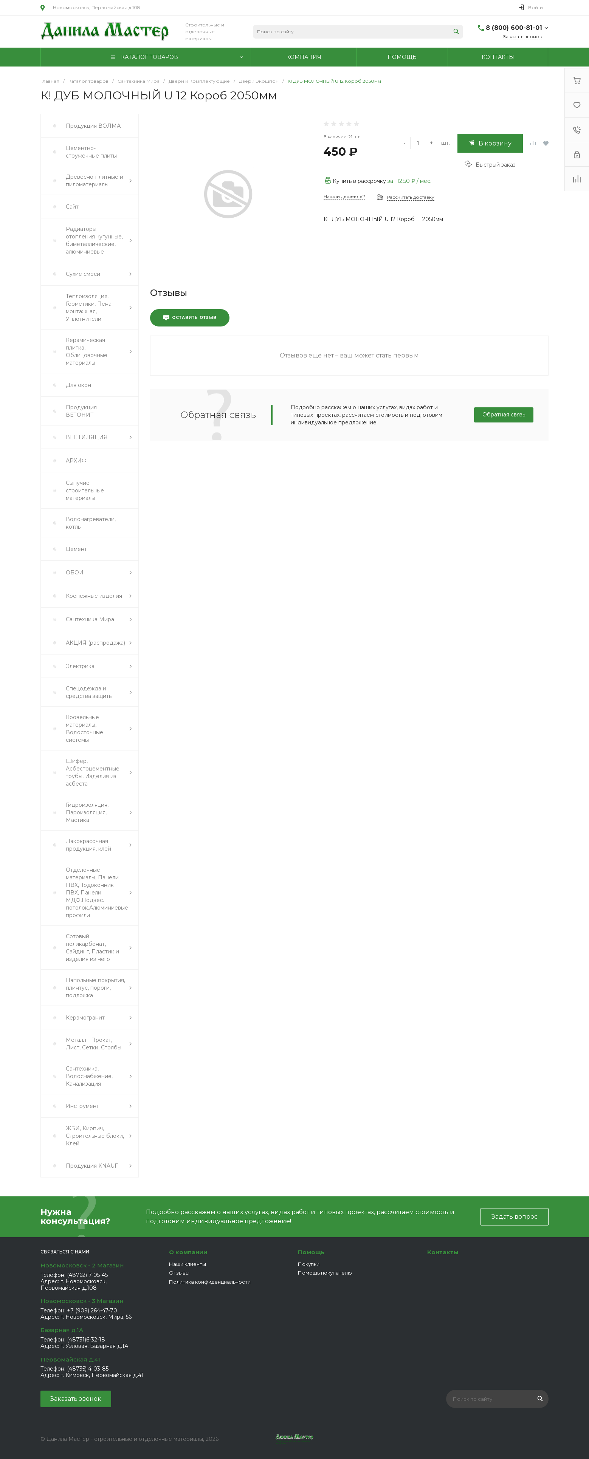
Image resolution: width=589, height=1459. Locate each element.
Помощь (311, 1252)
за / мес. (409, 181)
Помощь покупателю (325, 1273)
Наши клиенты (187, 1264)
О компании (188, 1252)
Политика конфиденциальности (210, 1282)
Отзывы (179, 1273)
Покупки (308, 1264)
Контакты (443, 1252)
